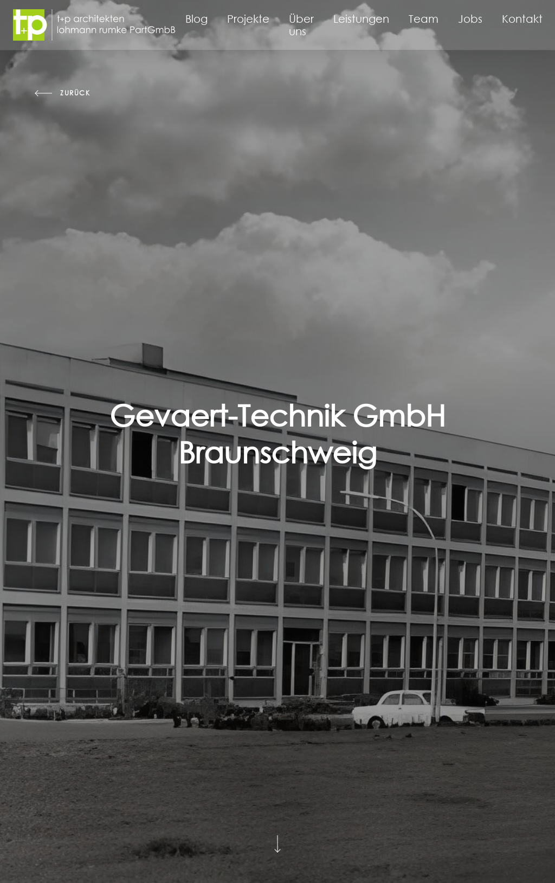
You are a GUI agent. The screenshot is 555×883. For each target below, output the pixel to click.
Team (423, 18)
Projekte (248, 18)
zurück (75, 93)
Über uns (301, 24)
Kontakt (522, 18)
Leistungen (361, 18)
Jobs (470, 18)
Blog (196, 18)
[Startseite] (94, 25)
